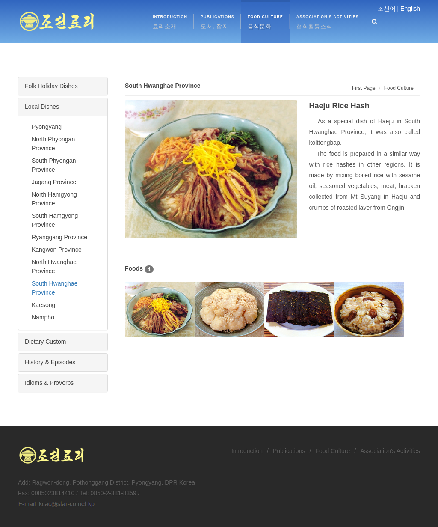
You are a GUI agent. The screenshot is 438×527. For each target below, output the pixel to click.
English (410, 8)
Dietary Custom (45, 341)
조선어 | (388, 8)
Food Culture (332, 450)
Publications (289, 450)
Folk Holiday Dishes (51, 86)
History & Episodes (50, 362)
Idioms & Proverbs (49, 382)
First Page (364, 88)
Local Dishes (42, 106)
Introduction (247, 450)
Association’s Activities (390, 450)
